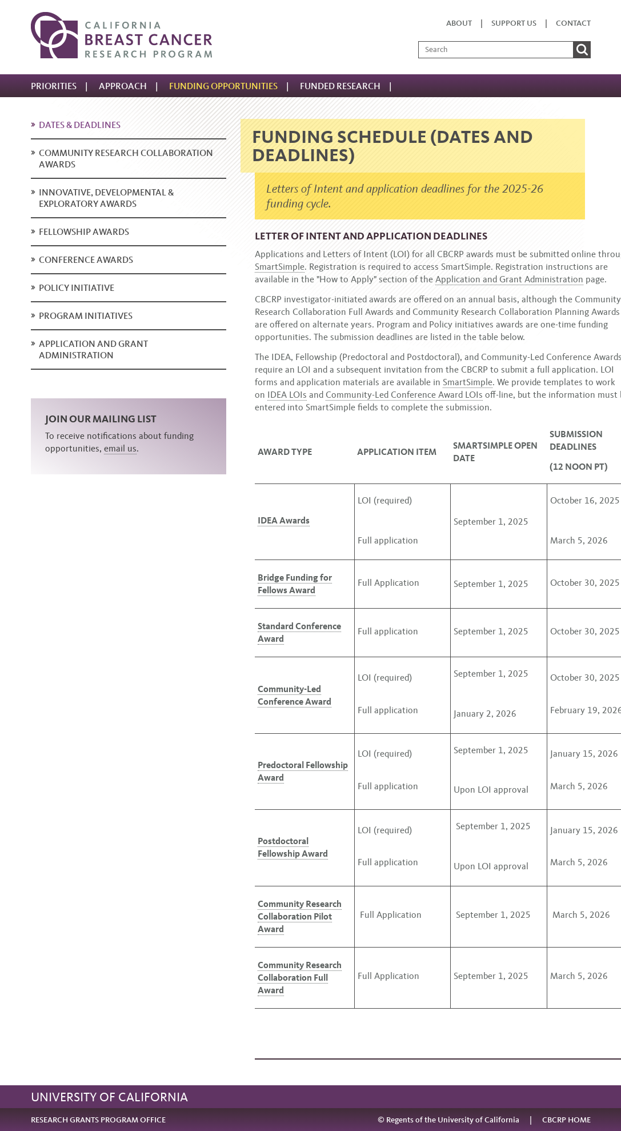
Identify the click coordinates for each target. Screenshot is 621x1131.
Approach (123, 86)
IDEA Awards (284, 520)
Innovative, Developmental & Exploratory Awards (106, 198)
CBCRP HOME (566, 1120)
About (459, 23)
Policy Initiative (76, 287)
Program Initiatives (86, 315)
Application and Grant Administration (93, 349)
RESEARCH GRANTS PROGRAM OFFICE (98, 1120)
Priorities (54, 86)
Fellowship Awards (84, 231)
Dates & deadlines (80, 124)
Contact (573, 23)
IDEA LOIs (287, 394)
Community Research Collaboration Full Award (300, 978)
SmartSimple (280, 266)
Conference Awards (86, 259)
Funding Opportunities (223, 86)
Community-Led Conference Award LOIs (404, 394)
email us (120, 448)
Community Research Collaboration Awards (126, 158)
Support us (513, 23)
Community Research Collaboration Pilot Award (300, 916)
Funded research (340, 86)
